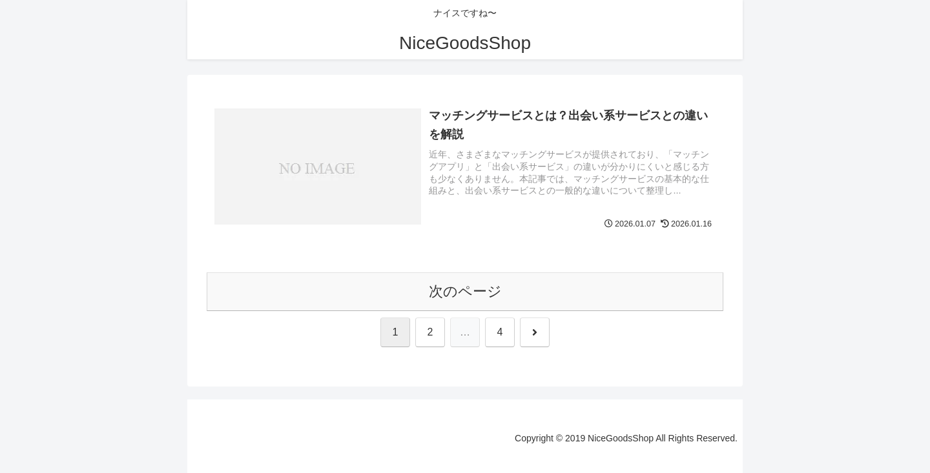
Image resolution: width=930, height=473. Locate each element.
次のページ (465, 291)
